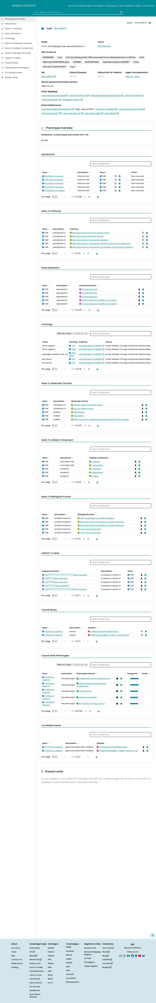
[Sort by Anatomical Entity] (97, 285)
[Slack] (124, 955)
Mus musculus (104, 46)
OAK (68, 966)
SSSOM (69, 962)
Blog (105, 956)
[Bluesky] (143, 955)
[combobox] (78, 12)
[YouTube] (139, 955)
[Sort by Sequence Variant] (60, 571)
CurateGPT (71, 978)
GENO (50, 975)
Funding (14, 967)
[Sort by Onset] (148, 673)
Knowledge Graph (84, 6)
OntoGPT (70, 974)
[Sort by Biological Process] (95, 514)
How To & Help (36, 967)
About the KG (36, 983)
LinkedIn (107, 959)
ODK (68, 970)
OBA (50, 967)
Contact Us (16, 959)
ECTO (50, 983)
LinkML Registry (91, 966)
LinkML (69, 959)
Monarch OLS (90, 948)
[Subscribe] (120, 955)
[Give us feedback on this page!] (152, 935)
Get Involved (108, 948)
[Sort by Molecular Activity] (89, 401)
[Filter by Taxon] (72, 333)
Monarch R (35, 959)
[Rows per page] (54, 197)
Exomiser (70, 951)
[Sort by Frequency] (138, 673)
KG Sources (35, 986)
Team (13, 952)
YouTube (107, 963)
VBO (50, 971)
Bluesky (106, 967)
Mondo (51, 948)
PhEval (69, 955)
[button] (133, 678)
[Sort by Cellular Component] (109, 457)
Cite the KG (35, 979)
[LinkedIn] (136, 955)
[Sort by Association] (89, 172)
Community (148, 6)
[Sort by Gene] (48, 172)
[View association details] (119, 176)
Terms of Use (35, 975)
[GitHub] (132, 955)
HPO (50, 959)
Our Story (15, 948)
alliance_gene (132, 76)
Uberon (51, 952)
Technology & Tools (114, 6)
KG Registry (89, 962)
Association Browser (35, 995)
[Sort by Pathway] (79, 229)
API (32, 952)
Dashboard (35, 990)
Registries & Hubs (133, 6)
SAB (13, 956)
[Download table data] (97, 196)
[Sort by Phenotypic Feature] (96, 673)
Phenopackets (72, 982)
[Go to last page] (89, 196)
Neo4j (33, 956)
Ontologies (99, 6)
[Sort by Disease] (96, 627)
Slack (105, 952)
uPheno (51, 956)
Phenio (51, 963)
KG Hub (87, 958)
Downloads (35, 948)
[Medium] (128, 955)
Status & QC (35, 963)
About (71, 6)
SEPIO (50, 979)
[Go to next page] (84, 196)
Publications (17, 963)
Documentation (37, 971)
